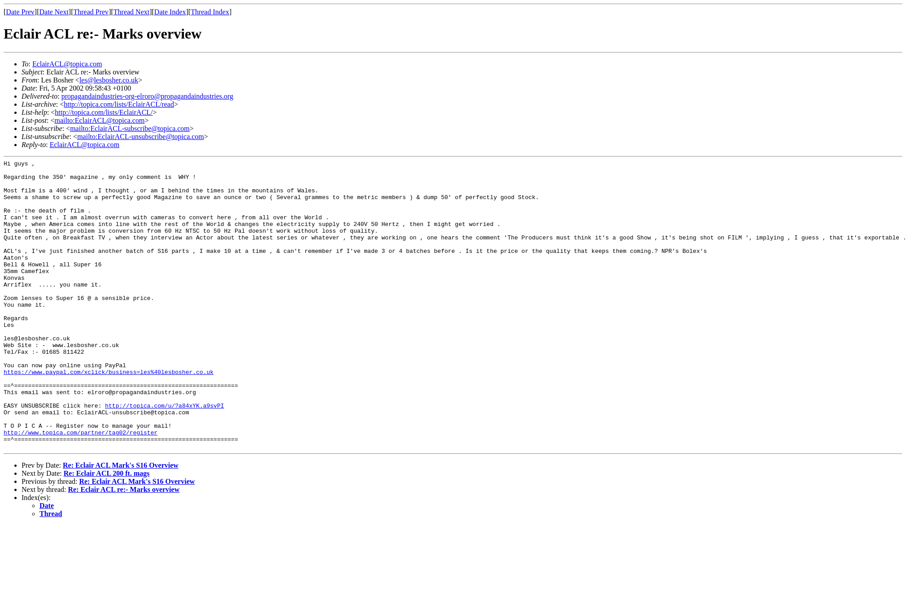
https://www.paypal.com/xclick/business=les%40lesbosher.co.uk (108, 415)
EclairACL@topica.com (67, 64)
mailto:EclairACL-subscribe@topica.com (130, 128)
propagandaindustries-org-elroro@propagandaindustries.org (147, 96)
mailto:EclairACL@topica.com (99, 120)
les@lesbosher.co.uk (108, 80)
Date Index (170, 12)
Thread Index (210, 12)
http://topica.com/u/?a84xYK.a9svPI (164, 455)
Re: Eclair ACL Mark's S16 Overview (121, 523)
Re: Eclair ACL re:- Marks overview (124, 547)
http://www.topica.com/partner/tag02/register (80, 487)
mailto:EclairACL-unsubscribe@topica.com (140, 136)
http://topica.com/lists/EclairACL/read (119, 104)
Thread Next (131, 12)
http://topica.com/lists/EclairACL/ (103, 112)
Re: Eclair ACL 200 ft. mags (107, 531)
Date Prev (20, 12)
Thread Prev (91, 12)
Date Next (54, 12)
